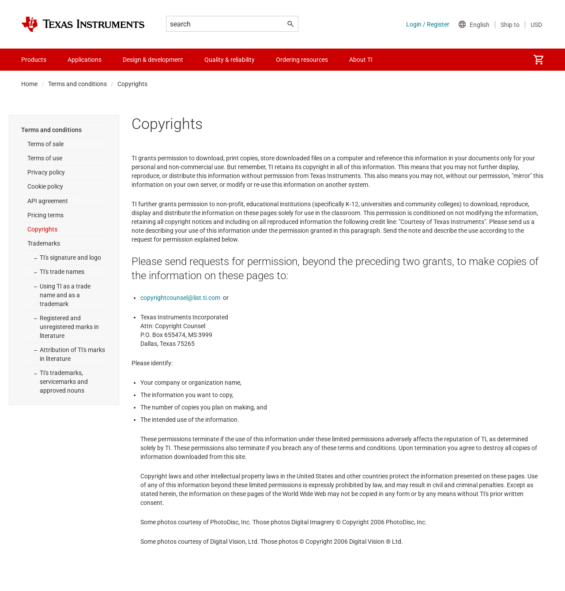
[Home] (83, 24)
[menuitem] (538, 60)
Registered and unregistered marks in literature (69, 326)
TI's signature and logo (70, 257)
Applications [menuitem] (85, 59)
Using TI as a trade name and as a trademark (65, 295)
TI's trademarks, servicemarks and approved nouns (64, 381)
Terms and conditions (77, 83)
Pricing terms (45, 215)
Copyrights (42, 229)
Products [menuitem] (33, 59)
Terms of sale (45, 144)
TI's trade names (62, 271)
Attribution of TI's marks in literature (72, 354)
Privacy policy (46, 172)
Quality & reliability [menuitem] (229, 59)
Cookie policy (45, 186)
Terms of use (44, 158)
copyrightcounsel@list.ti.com (180, 297)
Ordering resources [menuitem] (302, 59)
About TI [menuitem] (361, 59)
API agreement (47, 201)
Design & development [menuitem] (153, 59)
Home (29, 83)
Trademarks (43, 243)
